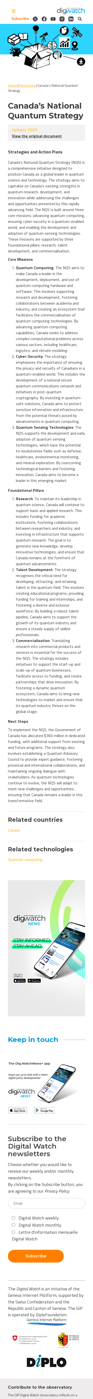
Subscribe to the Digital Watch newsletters (37, 1146)
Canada (14, 830)
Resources (27, 85)
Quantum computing (25, 859)
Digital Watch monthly (36, 1225)
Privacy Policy (57, 1191)
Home (12, 85)
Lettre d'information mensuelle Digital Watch (45, 1235)
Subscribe (20, 18)
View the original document (37, 136)
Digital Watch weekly (35, 1218)
